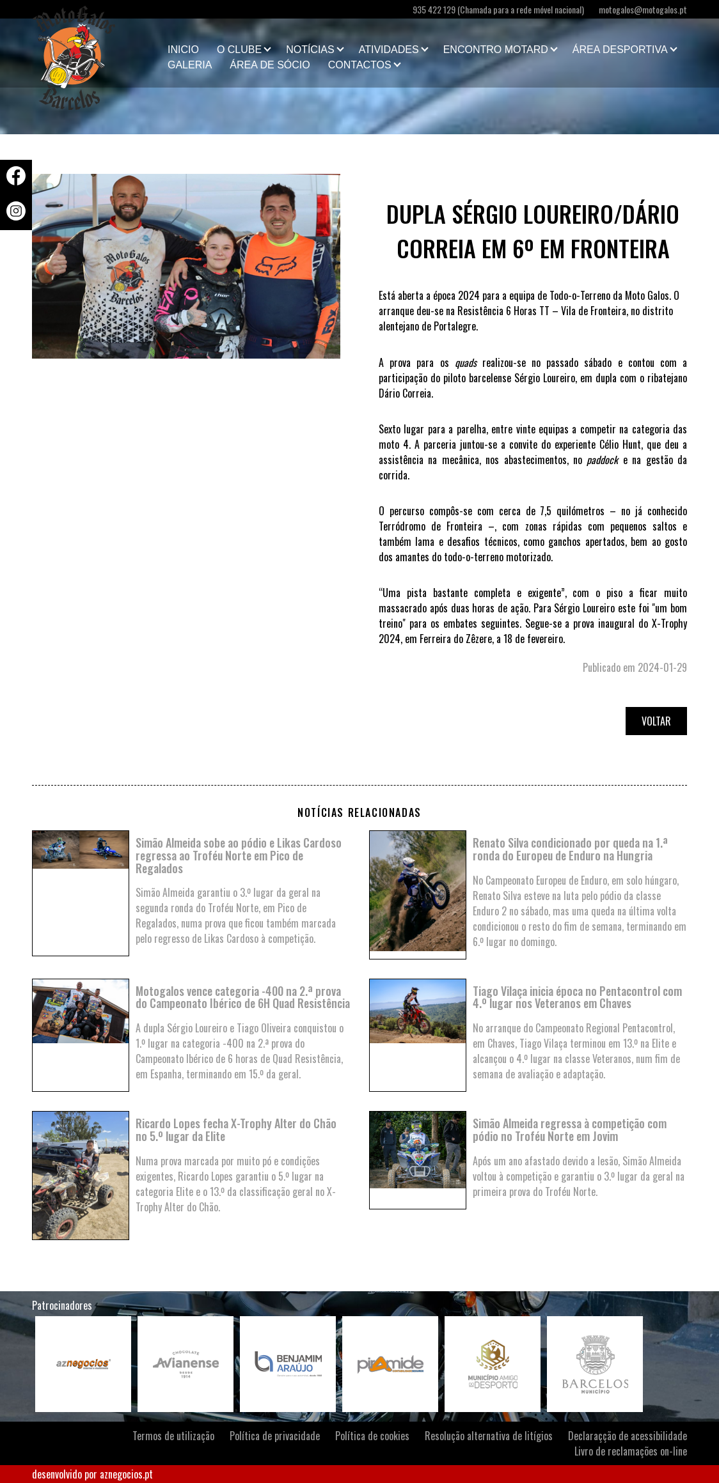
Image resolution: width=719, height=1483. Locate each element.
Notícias (310, 49)
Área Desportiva (620, 49)
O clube (239, 49)
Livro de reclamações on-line (630, 1451)
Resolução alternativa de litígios (489, 1435)
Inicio (183, 49)
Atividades (389, 49)
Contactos (359, 64)
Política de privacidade (275, 1435)
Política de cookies (372, 1435)
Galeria (190, 64)
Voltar (656, 721)
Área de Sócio (270, 64)
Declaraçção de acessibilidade (627, 1435)
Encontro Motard (495, 49)
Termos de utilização (173, 1435)
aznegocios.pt (126, 1474)
